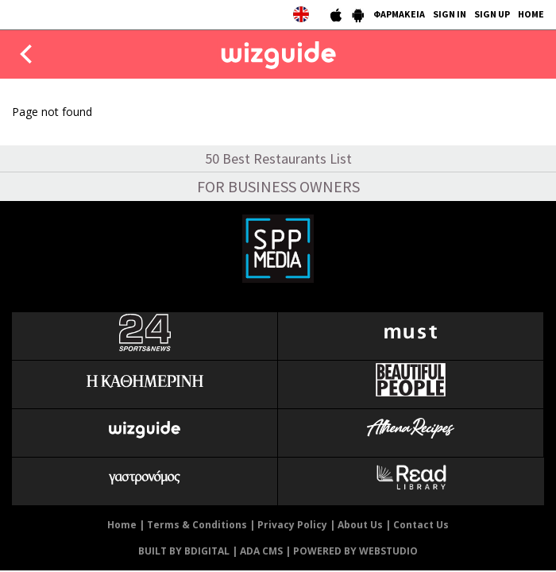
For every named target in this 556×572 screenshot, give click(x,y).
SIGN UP (492, 14)
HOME (531, 14)
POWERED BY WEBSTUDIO (355, 551)
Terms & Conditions (197, 524)
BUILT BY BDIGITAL (184, 551)
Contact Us (421, 524)
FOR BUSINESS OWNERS (278, 186)
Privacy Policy (292, 524)
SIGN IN (449, 14)
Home (122, 524)
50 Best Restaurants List (278, 158)
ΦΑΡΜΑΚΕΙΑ (399, 14)
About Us (360, 524)
